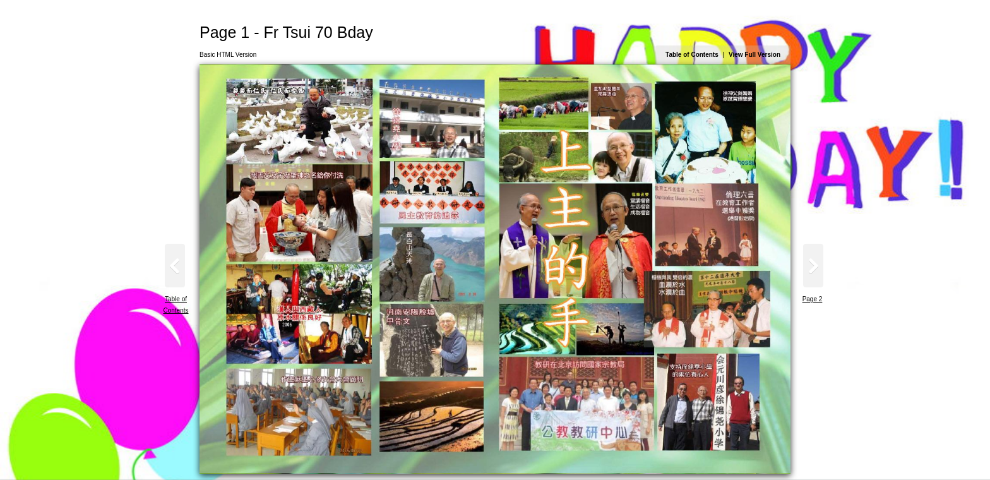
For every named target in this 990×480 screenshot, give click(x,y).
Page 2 (812, 299)
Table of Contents (692, 54)
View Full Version (754, 54)
